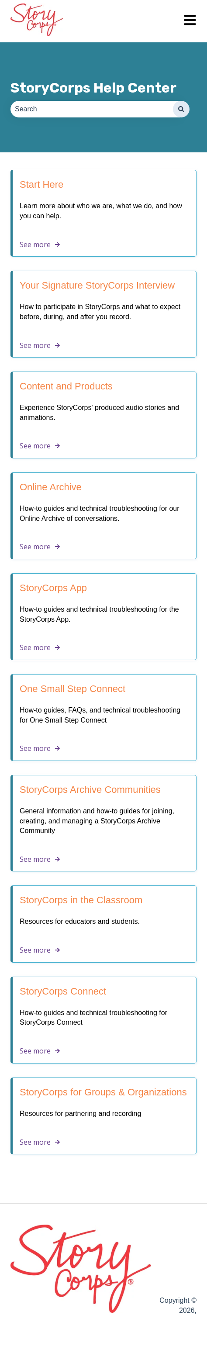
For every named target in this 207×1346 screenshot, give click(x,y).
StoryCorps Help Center (93, 87)
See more (35, 244)
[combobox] (95, 109)
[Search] (181, 109)
